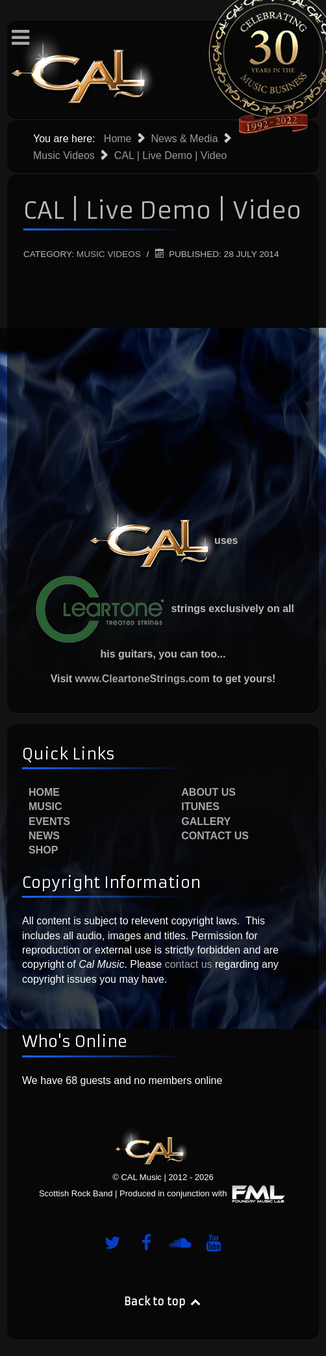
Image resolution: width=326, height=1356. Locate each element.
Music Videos (109, 254)
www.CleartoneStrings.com (142, 678)
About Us (208, 792)
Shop (43, 850)
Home (44, 792)
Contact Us (215, 835)
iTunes (200, 806)
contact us (187, 964)
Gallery (206, 821)
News (44, 835)
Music (45, 806)
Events (49, 821)
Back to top (163, 1301)
